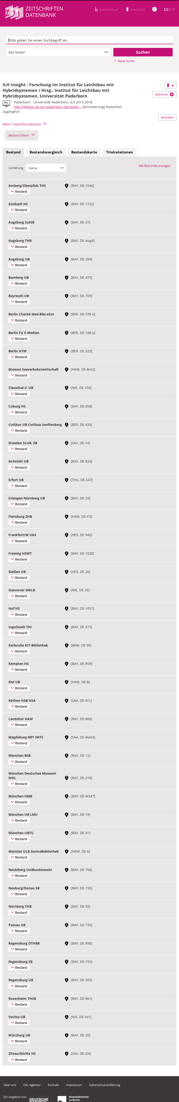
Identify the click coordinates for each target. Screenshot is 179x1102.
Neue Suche (123, 61)
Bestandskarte (84, 152)
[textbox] (89, 40)
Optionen (164, 94)
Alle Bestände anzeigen (155, 166)
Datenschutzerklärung (104, 1085)
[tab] (13, 152)
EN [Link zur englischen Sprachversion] (166, 9)
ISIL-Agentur (32, 1085)
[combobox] (58, 52)
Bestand (13, 152)
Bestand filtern (21, 135)
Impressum (74, 1085)
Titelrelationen (119, 152)
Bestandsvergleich (46, 152)
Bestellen (167, 117)
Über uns (10, 1085)
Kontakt (53, 1085)
